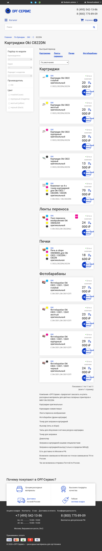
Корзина (89, 20)
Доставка (31, 499)
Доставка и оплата (47, 511)
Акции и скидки (13, 511)
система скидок (78, 502)
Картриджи (44, 53)
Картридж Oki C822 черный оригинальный (60, 161)
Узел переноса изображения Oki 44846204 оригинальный (59, 222)
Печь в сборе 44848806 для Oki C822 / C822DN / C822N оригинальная (59, 255)
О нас (34, 511)
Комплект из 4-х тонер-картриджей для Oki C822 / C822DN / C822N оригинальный (59, 191)
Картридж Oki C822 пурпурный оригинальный (60, 134)
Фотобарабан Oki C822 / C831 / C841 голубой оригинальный (59, 286)
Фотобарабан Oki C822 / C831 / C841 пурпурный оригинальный (59, 340)
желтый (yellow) (17, 103)
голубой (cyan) (17, 95)
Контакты (26, 511)
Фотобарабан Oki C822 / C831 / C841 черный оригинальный (59, 367)
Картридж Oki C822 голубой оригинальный (60, 80)
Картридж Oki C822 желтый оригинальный (60, 107)
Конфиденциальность (66, 511)
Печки (71, 53)
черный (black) (17, 107)
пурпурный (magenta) (20, 99)
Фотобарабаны (90, 53)
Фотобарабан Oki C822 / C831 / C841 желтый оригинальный (59, 313)
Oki (12, 85)
